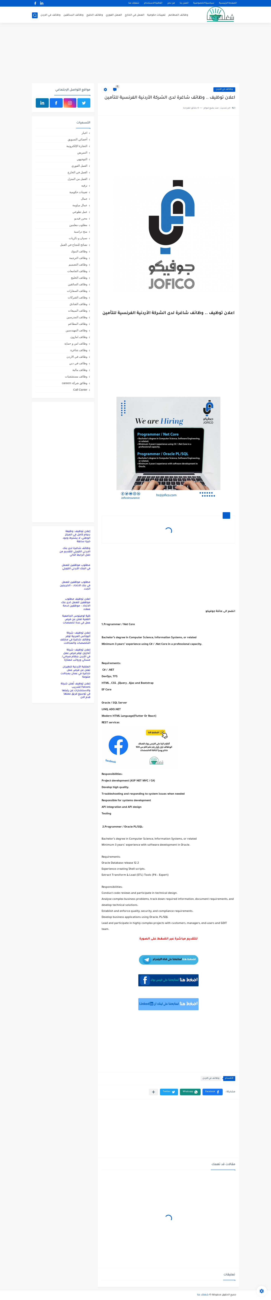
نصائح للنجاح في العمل (73, 244)
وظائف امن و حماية (75, 343)
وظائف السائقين (73, 15)
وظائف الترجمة (78, 257)
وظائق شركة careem (74, 383)
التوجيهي (82, 159)
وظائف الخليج (94, 15)
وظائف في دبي (78, 363)
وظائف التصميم (78, 264)
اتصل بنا (184, 3)
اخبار (84, 132)
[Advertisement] (135, 54)
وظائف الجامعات (77, 271)
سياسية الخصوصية (203, 3)
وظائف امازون (78, 337)
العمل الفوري (114, 15)
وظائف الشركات (77, 297)
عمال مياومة (79, 205)
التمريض (82, 152)
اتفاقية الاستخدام (153, 3)
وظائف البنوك (79, 251)
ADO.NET (115, 709)
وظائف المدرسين (77, 317)
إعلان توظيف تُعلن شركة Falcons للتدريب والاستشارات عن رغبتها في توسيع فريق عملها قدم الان (75, 690)
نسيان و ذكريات (78, 238)
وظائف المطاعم (178, 15)
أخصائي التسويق (77, 139)
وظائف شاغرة (78, 350)
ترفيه (84, 185)
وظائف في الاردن (50, 15)
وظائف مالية (79, 369)
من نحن (171, 3)
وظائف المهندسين (76, 330)
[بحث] (35, 15)
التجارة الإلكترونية (76, 146)
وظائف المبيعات (77, 310)
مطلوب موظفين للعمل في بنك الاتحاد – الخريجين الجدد (75, 585)
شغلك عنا (133, 3)
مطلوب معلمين (78, 225)
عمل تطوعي (79, 211)
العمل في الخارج (134, 15)
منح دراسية (80, 231)
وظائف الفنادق (78, 304)
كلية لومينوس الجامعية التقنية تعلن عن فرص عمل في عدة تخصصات (76, 619)
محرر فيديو (80, 218)
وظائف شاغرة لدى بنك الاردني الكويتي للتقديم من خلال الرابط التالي (74, 552)
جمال (84, 198)
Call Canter (80, 389)
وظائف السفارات (77, 290)
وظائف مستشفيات (76, 376)
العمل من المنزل (77, 178)
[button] (212, 1092)
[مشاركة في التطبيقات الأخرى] (153, 1092)
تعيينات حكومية (156, 15)
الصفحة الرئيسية (228, 3)
